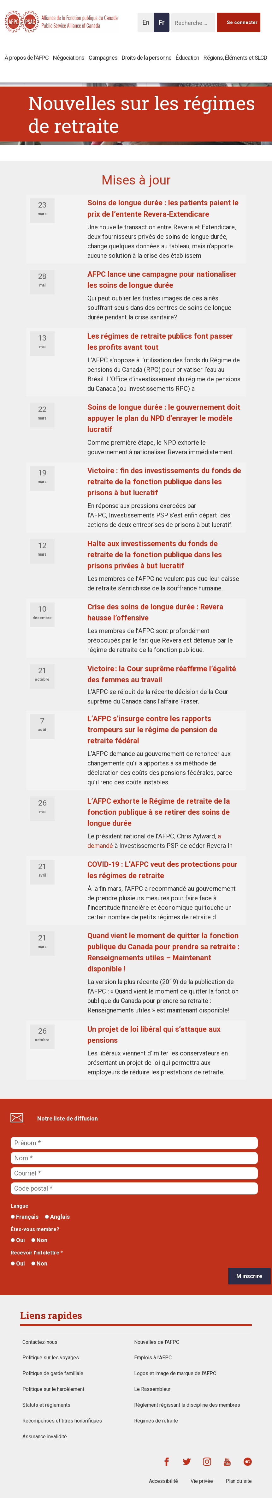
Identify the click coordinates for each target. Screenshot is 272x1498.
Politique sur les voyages (50, 1358)
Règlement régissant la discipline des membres (187, 1405)
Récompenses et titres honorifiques (62, 1421)
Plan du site (239, 1481)
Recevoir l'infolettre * (37, 1253)
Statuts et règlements (46, 1405)
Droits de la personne (147, 57)
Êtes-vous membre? (35, 1229)
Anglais (57, 1216)
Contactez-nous (39, 1342)
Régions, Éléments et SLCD (235, 57)
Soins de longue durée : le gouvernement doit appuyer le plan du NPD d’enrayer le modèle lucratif (163, 418)
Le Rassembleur (152, 1389)
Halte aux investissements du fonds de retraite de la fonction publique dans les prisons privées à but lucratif (154, 554)
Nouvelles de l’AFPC (156, 1342)
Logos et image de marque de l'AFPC (175, 1373)
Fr (163, 25)
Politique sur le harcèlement (53, 1389)
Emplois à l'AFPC (153, 1358)
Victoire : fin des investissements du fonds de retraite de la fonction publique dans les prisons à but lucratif (164, 481)
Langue (19, 1206)
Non (39, 1240)
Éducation (187, 57)
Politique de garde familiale (52, 1373)
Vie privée (202, 1481)
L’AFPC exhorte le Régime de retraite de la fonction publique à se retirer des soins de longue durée (158, 812)
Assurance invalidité (44, 1437)
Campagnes (103, 57)
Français (24, 1216)
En (147, 25)
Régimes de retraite (156, 1421)
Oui (18, 1240)
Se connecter (242, 22)
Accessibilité (163, 1481)
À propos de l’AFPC (27, 57)
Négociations (69, 57)
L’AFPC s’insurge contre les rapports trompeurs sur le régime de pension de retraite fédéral (152, 729)
